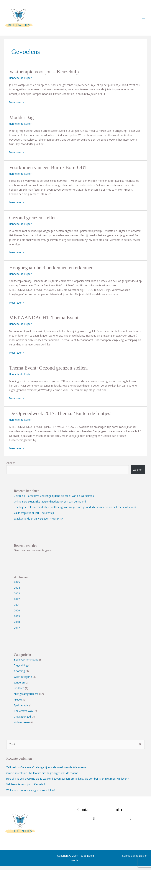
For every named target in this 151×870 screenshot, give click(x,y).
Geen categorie (23, 680)
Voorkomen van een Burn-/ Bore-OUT (48, 171)
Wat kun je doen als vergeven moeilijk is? (38, 522)
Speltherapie (21, 709)
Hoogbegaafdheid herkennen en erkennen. (52, 271)
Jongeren (19, 686)
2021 (17, 608)
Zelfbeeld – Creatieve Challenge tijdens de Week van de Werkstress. (54, 499)
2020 (17, 614)
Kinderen (19, 692)
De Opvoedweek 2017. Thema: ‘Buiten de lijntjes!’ (61, 417)
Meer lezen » (16, 106)
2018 (17, 625)
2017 (17, 631)
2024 (17, 591)
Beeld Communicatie (26, 663)
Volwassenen (22, 726)
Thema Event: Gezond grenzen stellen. (48, 371)
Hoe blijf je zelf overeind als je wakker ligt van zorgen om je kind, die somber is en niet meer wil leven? (75, 511)
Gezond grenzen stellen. (33, 221)
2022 (17, 603)
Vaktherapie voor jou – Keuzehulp (44, 75)
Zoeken (10, 466)
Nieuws (18, 703)
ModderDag (21, 121)
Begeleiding (21, 669)
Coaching (19, 674)
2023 (17, 597)
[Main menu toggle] (143, 20)
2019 (17, 620)
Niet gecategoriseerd (26, 697)
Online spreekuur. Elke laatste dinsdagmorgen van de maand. (50, 505)
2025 (17, 586)
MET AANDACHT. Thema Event (43, 321)
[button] (94, 822)
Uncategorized (22, 720)
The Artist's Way (23, 714)
